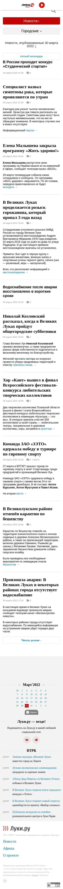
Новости (31, 21)
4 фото (35, 460)
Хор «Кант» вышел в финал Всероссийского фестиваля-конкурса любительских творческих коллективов (30, 388)
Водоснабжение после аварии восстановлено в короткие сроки (30, 291)
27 (46, 702)
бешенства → (11, 564)
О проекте (11, 855)
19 (41, 698)
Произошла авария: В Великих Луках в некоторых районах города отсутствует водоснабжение (31, 587)
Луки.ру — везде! (31, 721)
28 (17, 690)
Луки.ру (35, 875)
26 (41, 702)
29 (22, 706)
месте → (21, 493)
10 (31, 694)
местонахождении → (15, 272)
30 (27, 706)
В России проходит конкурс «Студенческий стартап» (28, 64)
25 (36, 702)
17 (31, 698)
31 (31, 706)
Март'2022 (31, 685)
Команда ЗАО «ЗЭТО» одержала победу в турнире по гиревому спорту (29, 448)
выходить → (10, 187)
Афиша (8, 848)
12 (41, 694)
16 (27, 698)
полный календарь (31, 56)
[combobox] (31, 31)
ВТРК (31, 750)
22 (22, 702)
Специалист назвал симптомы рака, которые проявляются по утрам (27, 91)
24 (31, 702)
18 (36, 698)
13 (46, 694)
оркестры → (48, 428)
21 (17, 702)
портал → (32, 130)
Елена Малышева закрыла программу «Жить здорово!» (31, 148)
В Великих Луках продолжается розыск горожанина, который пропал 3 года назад (24, 210)
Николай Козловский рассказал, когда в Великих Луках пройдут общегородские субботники (30, 324)
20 (46, 698)
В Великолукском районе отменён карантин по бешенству (27, 513)
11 (36, 694)
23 (27, 702)
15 (22, 698)
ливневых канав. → (24, 364)
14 (17, 698)
